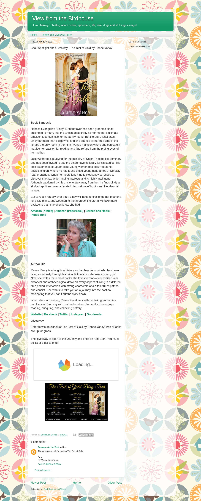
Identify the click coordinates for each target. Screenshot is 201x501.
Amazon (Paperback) (69, 210)
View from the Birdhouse (63, 18)
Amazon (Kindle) (42, 210)
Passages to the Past (48, 447)
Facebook (50, 314)
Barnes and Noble (98, 210)
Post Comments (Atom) (55, 489)
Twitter (64, 314)
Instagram (77, 314)
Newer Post (38, 482)
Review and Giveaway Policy (57, 34)
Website (36, 314)
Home (33, 34)
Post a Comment (43, 470)
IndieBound (38, 214)
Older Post (115, 482)
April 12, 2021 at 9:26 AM (49, 464)
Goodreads (94, 314)
